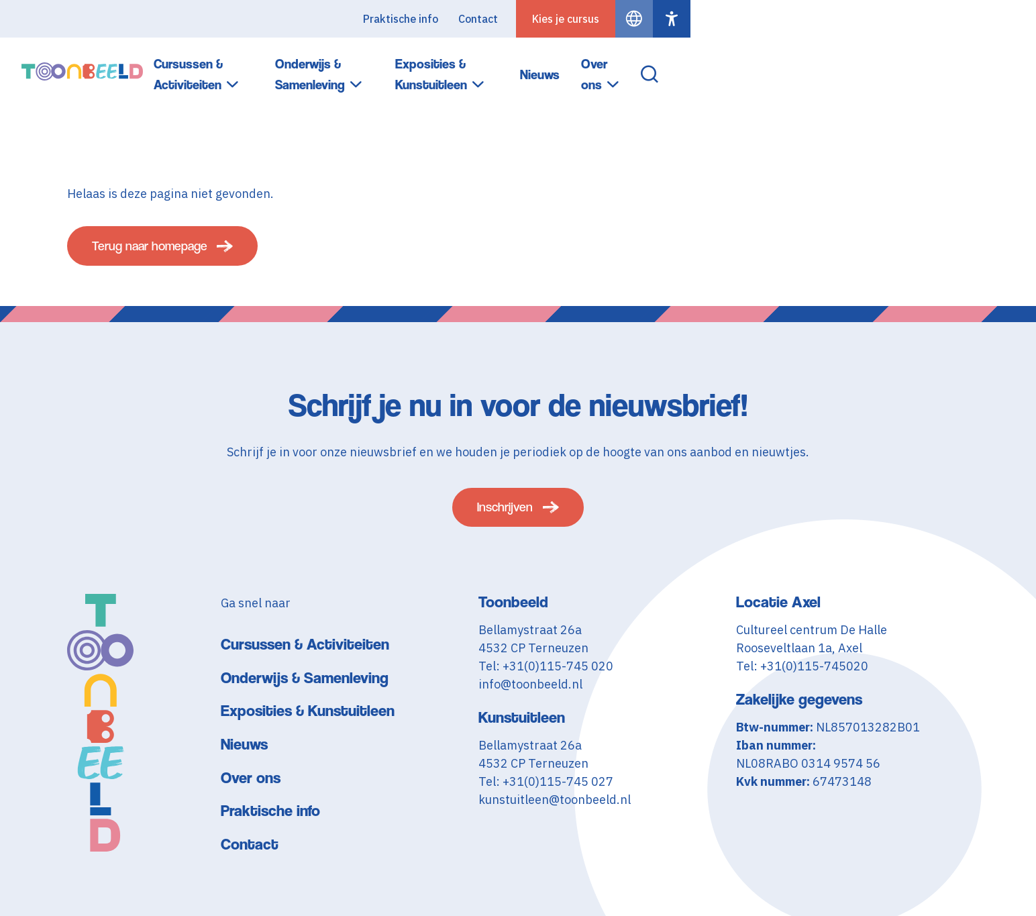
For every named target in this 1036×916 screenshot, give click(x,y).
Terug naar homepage (161, 251)
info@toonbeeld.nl (530, 697)
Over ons (923, 66)
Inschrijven (505, 517)
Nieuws (857, 65)
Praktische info (746, 19)
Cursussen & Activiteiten (370, 66)
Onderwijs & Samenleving (547, 66)
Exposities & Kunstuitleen (727, 66)
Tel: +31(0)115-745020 (802, 679)
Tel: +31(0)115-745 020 (545, 679)
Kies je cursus (911, 19)
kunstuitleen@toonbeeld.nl (554, 813)
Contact (823, 19)
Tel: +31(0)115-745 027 (545, 795)
